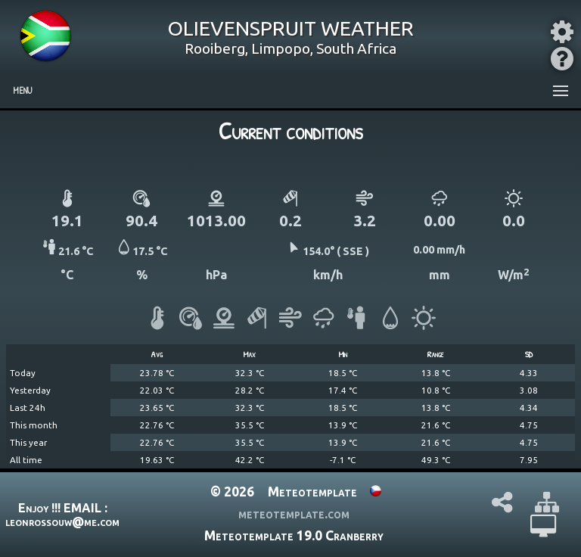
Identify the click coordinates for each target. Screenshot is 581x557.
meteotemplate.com (294, 513)
